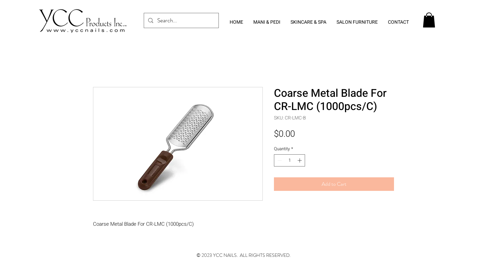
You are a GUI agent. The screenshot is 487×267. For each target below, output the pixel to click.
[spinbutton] (289, 160)
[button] (429, 20)
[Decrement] (279, 160)
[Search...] (180, 20)
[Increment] (300, 160)
